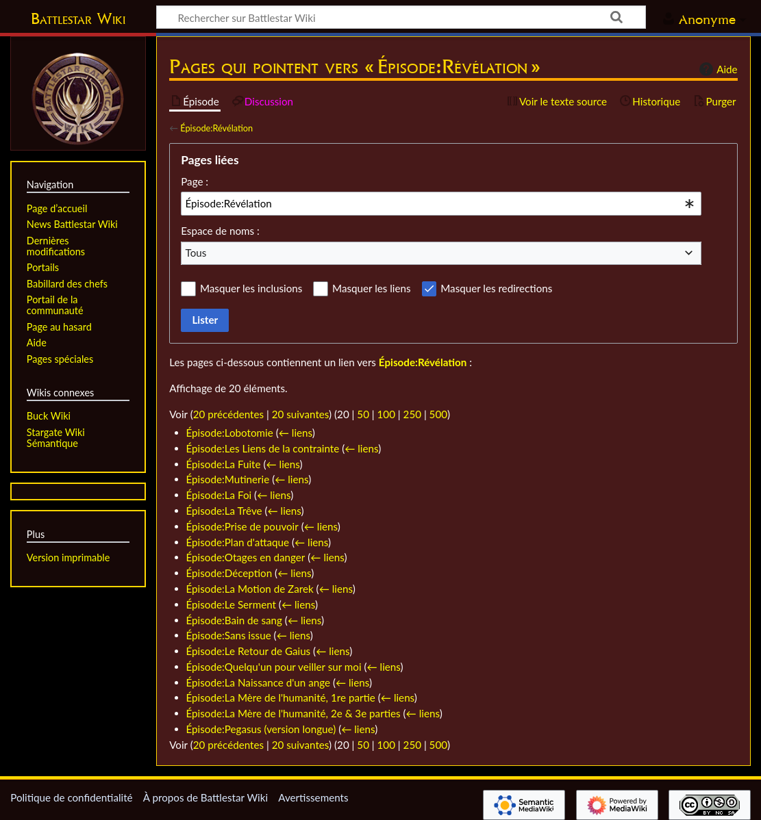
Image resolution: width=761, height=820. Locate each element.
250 (412, 414)
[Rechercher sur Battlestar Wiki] (401, 17)
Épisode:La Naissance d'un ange (258, 682)
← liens (295, 432)
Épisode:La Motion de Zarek (250, 588)
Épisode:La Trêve (224, 510)
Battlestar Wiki (78, 18)
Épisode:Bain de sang (234, 620)
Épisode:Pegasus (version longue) (261, 729)
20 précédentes (228, 414)
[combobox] (441, 203)
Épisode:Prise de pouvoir (242, 526)
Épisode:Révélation (216, 128)
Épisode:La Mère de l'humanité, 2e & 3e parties (293, 713)
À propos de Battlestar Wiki (205, 797)
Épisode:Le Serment (231, 604)
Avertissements (313, 797)
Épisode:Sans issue (228, 635)
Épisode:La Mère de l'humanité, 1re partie (280, 697)
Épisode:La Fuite (223, 464)
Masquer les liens (371, 288)
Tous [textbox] (196, 252)
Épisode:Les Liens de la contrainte (263, 448)
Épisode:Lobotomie (229, 432)
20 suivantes (300, 414)
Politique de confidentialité (71, 797)
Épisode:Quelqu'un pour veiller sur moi (274, 667)
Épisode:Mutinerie (228, 479)
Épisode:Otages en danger (245, 557)
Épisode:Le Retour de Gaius (248, 651)
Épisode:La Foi (219, 495)
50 (363, 414)
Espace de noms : (220, 231)
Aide (716, 69)
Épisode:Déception (229, 573)
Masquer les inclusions (251, 288)
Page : (194, 181)
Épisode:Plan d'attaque (238, 542)
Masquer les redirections (496, 288)
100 (386, 414)
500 (438, 414)
